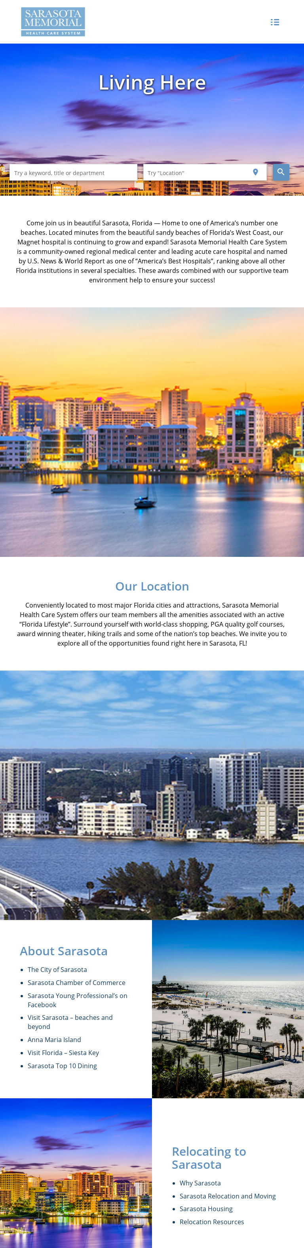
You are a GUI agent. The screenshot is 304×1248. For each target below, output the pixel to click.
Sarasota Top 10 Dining (62, 1065)
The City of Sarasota (57, 969)
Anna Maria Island (54, 1039)
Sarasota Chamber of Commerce (76, 982)
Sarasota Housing (206, 1208)
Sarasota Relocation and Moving (228, 1196)
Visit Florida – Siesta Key (63, 1052)
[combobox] (73, 172)
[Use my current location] (255, 172)
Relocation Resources (212, 1222)
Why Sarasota (200, 1183)
